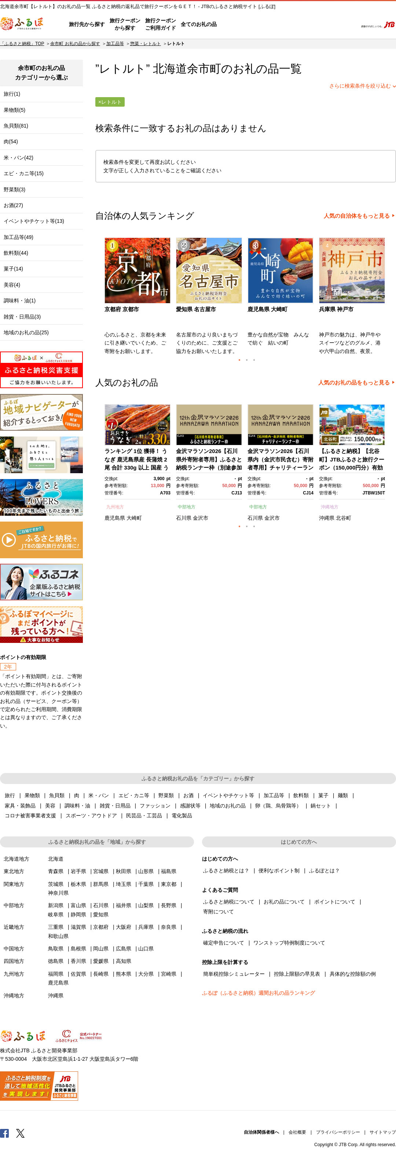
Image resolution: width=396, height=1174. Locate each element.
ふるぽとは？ (324, 870)
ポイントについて (334, 902)
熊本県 (123, 974)
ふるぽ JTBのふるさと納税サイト (22, 24)
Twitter (20, 1133)
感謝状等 (190, 806)
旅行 (10, 795)
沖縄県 (326, 518)
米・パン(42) (18, 158)
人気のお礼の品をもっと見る (354, 383)
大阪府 (123, 927)
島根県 (78, 949)
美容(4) (12, 285)
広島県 (123, 949)
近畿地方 (14, 927)
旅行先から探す (87, 24)
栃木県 (78, 884)
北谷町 (343, 518)
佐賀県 (78, 974)
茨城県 (55, 884)
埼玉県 (123, 884)
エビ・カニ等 (133, 795)
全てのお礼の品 (199, 24)
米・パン (98, 795)
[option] (138, 298)
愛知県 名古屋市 (196, 309)
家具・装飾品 (20, 806)
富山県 (78, 905)
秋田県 (123, 871)
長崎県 (101, 974)
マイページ (303, 24)
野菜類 (166, 795)
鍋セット (321, 806)
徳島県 (55, 961)
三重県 (55, 927)
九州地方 (115, 506)
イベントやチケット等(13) (34, 221)
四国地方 (14, 961)
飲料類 (301, 795)
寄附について (218, 911)
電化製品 (182, 815)
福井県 (123, 905)
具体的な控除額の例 (353, 974)
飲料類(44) (16, 253)
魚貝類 (57, 795)
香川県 (78, 961)
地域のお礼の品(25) (26, 332)
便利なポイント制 (279, 870)
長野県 (168, 905)
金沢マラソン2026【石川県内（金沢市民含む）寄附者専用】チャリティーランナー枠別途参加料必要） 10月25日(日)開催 (280, 467)
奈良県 (168, 927)
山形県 (146, 871)
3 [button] (254, 360)
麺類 (343, 795)
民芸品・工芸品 (144, 815)
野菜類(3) (14, 189)
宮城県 (101, 871)
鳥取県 (55, 949)
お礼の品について (284, 902)
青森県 (55, 871)
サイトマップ (383, 1132)
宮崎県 (168, 974)
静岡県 (78, 914)
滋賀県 (78, 927)
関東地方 (14, 884)
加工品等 (115, 43)
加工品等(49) (18, 237)
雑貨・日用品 (115, 806)
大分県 (146, 974)
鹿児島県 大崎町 (267, 309)
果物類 (32, 795)
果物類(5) (14, 110)
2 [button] (246, 360)
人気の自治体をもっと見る (357, 216)
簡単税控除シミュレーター (234, 974)
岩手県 (78, 871)
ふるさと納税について (228, 902)
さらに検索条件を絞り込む (360, 86)
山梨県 (146, 905)
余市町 (204, 68)
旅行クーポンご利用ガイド (160, 24)
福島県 (168, 871)
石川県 (183, 518)
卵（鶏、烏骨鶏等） (278, 806)
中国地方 (14, 949)
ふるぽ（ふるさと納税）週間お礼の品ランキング (258, 993)
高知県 (123, 961)
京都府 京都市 (121, 309)
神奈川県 (58, 893)
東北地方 (14, 871)
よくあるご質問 (275, 24)
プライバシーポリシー (338, 1132)
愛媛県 (101, 961)
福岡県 (55, 974)
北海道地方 (16, 859)
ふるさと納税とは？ (226, 870)
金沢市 (200, 518)
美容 (50, 806)
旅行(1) (12, 94)
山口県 (146, 949)
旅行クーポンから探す (125, 24)
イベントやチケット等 (228, 795)
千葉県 (146, 884)
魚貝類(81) (16, 126)
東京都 (168, 884)
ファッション (155, 806)
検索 (347, 24)
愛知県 (101, 914)
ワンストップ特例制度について (289, 943)
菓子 (323, 795)
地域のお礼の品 (228, 806)
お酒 (188, 795)
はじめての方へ (237, 24)
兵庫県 (146, 927)
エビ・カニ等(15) (24, 173)
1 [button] (239, 360)
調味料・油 (77, 806)
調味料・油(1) (20, 300)
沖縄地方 (329, 506)
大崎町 (134, 518)
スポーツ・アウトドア (91, 815)
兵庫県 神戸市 (336, 309)
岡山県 (101, 949)
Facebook (4, 1133)
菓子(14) (13, 269)
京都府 (101, 927)
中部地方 (186, 506)
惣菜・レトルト (145, 43)
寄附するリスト (326, 24)
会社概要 (297, 1132)
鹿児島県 (114, 518)
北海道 (55, 859)
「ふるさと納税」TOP (22, 43)
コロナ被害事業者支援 (30, 815)
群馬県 (101, 884)
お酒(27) (13, 205)
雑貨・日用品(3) (22, 317)
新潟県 (55, 905)
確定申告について (223, 943)
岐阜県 (55, 914)
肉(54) (11, 141)
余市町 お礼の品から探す (75, 43)
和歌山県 (58, 936)
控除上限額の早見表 (297, 974)
